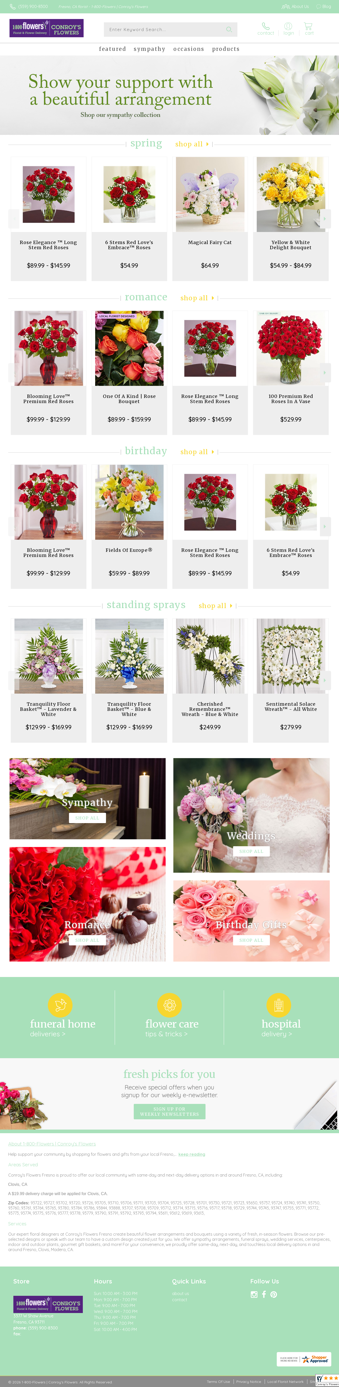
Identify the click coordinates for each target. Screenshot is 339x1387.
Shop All (189, 144)
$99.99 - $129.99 (48, 419)
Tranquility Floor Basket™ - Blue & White (129, 709)
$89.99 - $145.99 (48, 265)
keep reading (192, 1154)
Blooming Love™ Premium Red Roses (48, 398)
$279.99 (290, 727)
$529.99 (290, 419)
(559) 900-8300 (33, 6)
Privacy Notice (248, 1381)
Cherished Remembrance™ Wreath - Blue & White (210, 709)
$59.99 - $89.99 (129, 573)
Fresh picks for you (169, 1083)
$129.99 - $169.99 (49, 727)
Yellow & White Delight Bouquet (291, 244)
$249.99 (210, 727)
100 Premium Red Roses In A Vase (291, 398)
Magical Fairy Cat (210, 242)
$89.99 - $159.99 (129, 419)
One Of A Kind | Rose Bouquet (129, 398)
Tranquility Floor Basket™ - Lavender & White (48, 709)
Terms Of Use (218, 1381)
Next (325, 218)
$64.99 (210, 265)
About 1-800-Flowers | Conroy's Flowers (52, 1144)
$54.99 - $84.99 (290, 265)
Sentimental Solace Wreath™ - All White (291, 706)
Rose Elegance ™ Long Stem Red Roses (48, 244)
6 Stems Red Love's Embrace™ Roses (129, 244)
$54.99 (129, 265)
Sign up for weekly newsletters (169, 1111)
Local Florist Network (285, 1381)
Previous (13, 218)
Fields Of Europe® (129, 550)
